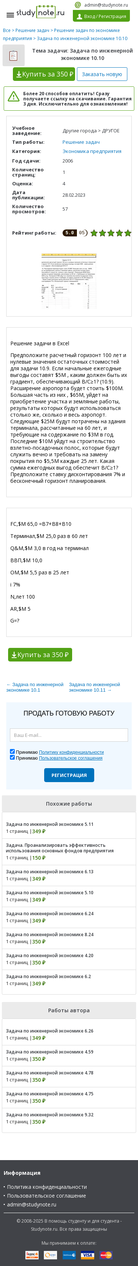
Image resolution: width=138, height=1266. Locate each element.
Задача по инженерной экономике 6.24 (49, 913)
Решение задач (32, 30)
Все (7, 30)
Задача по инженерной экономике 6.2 (48, 976)
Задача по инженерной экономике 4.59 (49, 1052)
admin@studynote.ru (106, 5)
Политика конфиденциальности (47, 1186)
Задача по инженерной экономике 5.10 (49, 892)
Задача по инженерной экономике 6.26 (49, 1031)
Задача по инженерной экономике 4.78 (49, 1073)
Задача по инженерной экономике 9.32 (49, 1115)
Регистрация (69, 775)
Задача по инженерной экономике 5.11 (49, 824)
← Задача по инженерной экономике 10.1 (34, 687)
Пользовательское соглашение (46, 1195)
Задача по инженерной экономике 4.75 (49, 1094)
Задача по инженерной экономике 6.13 (49, 872)
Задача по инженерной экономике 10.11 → (94, 687)
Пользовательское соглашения (71, 758)
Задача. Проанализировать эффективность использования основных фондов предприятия (60, 848)
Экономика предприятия (92, 151)
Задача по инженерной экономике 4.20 (49, 955)
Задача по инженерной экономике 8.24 (49, 934)
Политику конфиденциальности (71, 752)
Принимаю (60, 752)
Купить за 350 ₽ (42, 654)
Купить (47, 73)
